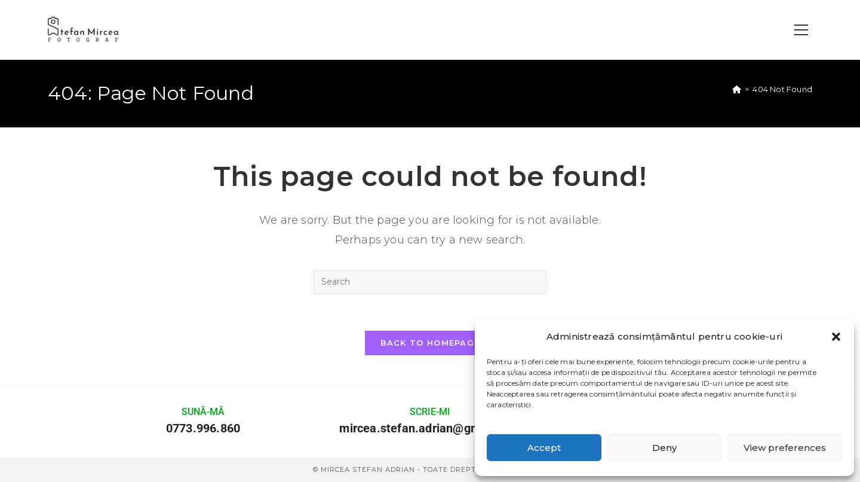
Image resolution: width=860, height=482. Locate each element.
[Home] (736, 89)
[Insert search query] (430, 282)
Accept (544, 447)
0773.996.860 (203, 428)
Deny (664, 447)
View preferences (785, 447)
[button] (836, 337)
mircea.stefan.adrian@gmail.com (429, 428)
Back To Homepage (430, 342)
